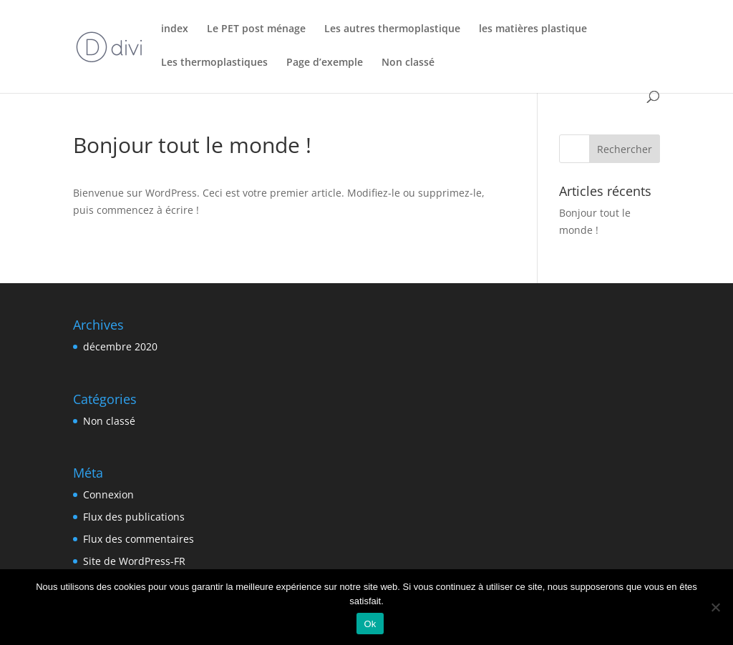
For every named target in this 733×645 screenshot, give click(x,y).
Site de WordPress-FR (134, 561)
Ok (370, 624)
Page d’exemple (324, 63)
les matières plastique (533, 29)
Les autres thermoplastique (392, 29)
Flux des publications (134, 516)
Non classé (408, 63)
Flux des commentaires (138, 539)
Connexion (108, 494)
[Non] (715, 607)
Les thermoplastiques (214, 63)
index (174, 29)
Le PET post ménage (256, 29)
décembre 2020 (120, 346)
